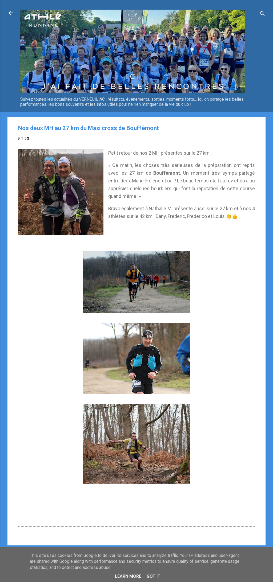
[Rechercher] (262, 14)
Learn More (128, 576)
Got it (153, 576)
